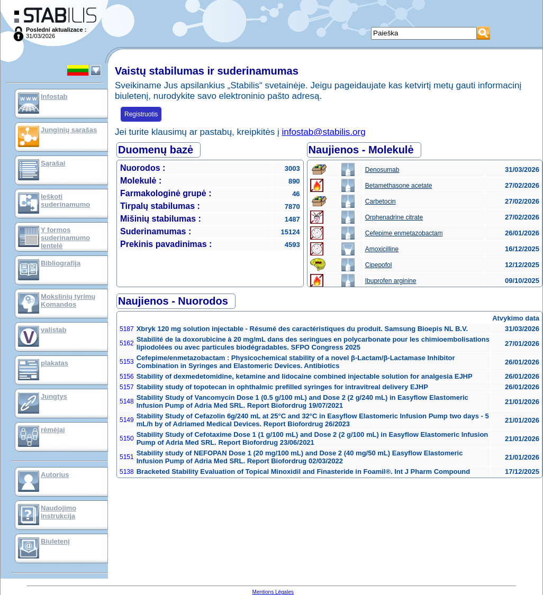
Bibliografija (60, 263)
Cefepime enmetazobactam (404, 233)
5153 (127, 361)
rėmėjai (53, 430)
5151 (127, 457)
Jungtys (54, 396)
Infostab (54, 96)
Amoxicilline (382, 249)
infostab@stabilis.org (324, 132)
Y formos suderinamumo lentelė (65, 238)
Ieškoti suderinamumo (65, 200)
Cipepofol (378, 265)
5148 (127, 401)
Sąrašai (53, 163)
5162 (127, 343)
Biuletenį (55, 541)
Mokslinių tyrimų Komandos (68, 300)
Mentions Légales (273, 592)
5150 (127, 438)
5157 (127, 387)
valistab (53, 330)
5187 (127, 329)
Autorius (55, 475)
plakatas (54, 363)
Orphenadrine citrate (394, 217)
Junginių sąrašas (69, 130)
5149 (127, 420)
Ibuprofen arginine (391, 281)
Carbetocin (380, 201)
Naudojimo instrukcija (58, 512)
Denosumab (382, 169)
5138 (127, 471)
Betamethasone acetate (398, 185)
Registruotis (141, 114)
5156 (127, 376)
